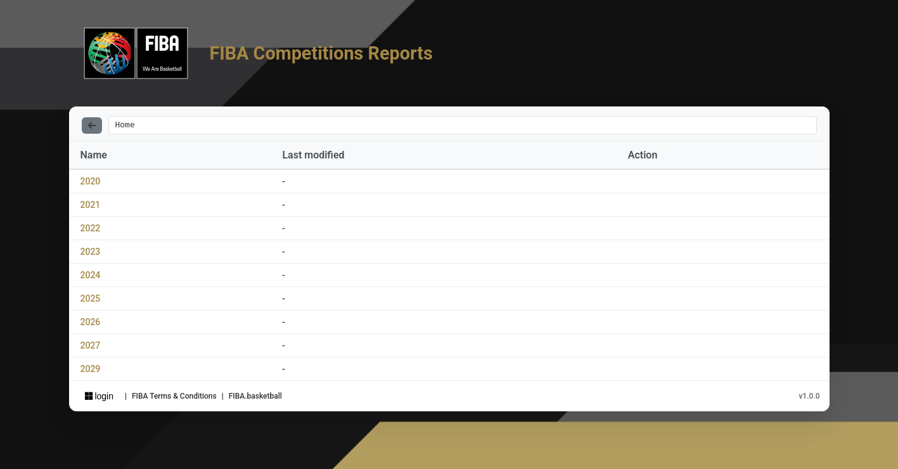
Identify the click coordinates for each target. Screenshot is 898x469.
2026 (90, 324)
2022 (90, 230)
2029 (90, 371)
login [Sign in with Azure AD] (99, 398)
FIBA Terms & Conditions (174, 398)
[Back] (92, 126)
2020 (90, 183)
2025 (90, 300)
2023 (90, 253)
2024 (90, 277)
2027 (90, 347)
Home (125, 126)
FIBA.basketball (255, 398)
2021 (90, 207)
